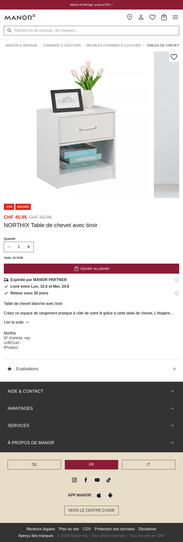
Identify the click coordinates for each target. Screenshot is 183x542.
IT (148, 465)
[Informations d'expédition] (176, 279)
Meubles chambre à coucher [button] (113, 45)
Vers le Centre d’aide (91, 510)
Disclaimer (148, 529)
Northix (10, 333)
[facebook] (86, 480)
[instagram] (74, 480)
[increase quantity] (29, 247)
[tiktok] (108, 480)
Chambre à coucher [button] (62, 45)
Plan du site (69, 529)
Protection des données (115, 529)
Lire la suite (17, 322)
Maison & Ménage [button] (21, 45)
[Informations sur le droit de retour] (176, 293)
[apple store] (99, 495)
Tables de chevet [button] (163, 45)
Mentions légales (40, 529)
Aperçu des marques (35, 536)
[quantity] (19, 247)
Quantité (9, 238)
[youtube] (97, 480)
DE (34, 465)
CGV (87, 529)
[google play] (110, 495)
